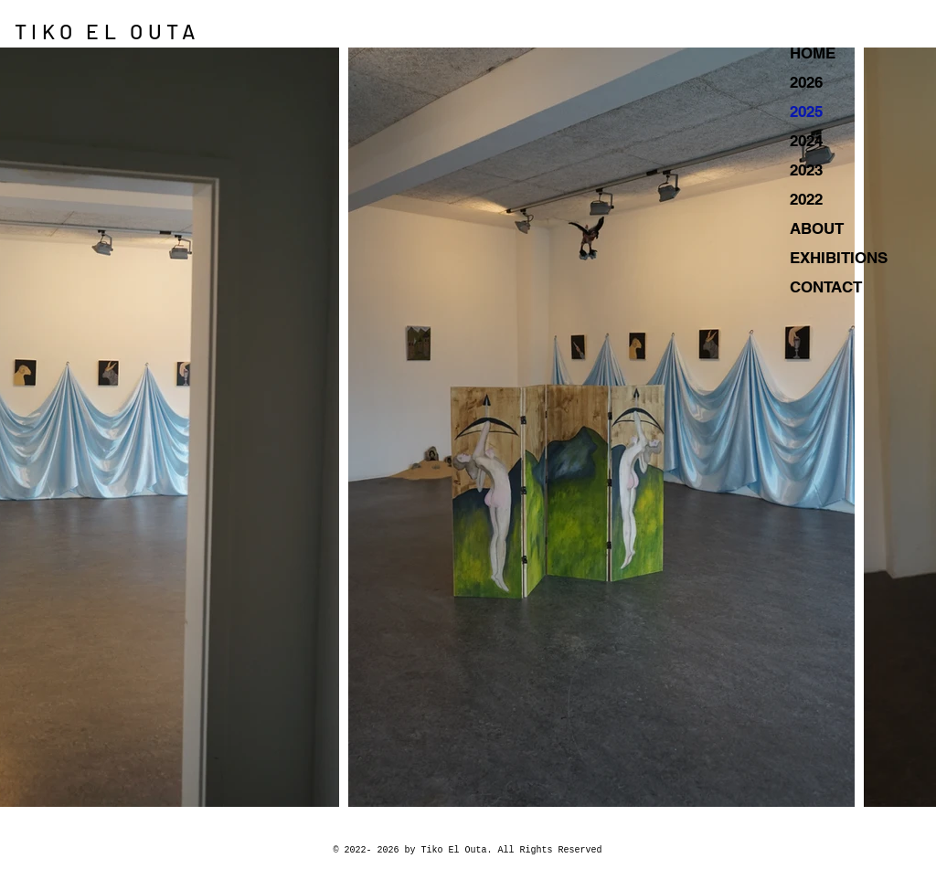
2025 (806, 111)
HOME (812, 53)
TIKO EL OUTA (107, 31)
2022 (806, 199)
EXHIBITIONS (839, 258)
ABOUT (817, 228)
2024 (806, 141)
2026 (806, 82)
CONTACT (826, 287)
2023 (806, 170)
